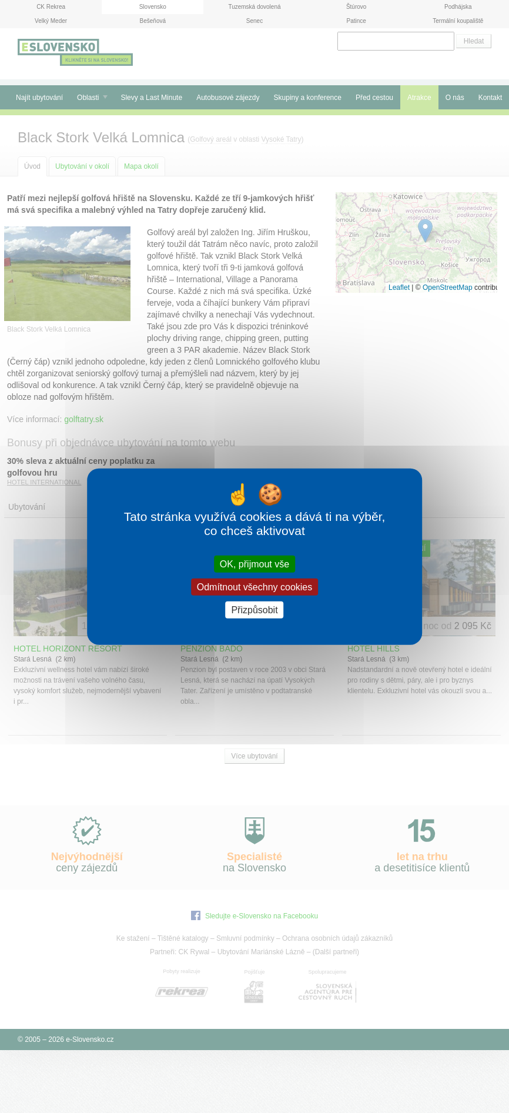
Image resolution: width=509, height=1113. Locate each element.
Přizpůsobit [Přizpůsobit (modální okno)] (254, 610)
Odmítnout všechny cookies (255, 586)
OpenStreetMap (448, 287)
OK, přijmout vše (254, 564)
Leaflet (399, 287)
